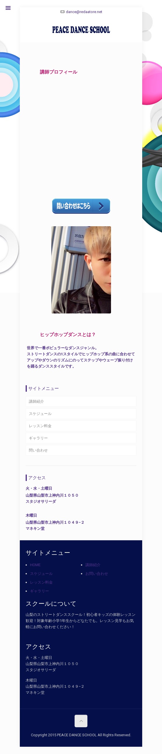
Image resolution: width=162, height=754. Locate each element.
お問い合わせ (96, 573)
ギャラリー (38, 438)
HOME (35, 565)
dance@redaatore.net (84, 12)
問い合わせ (38, 450)
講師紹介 (36, 401)
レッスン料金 (40, 426)
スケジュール (40, 413)
